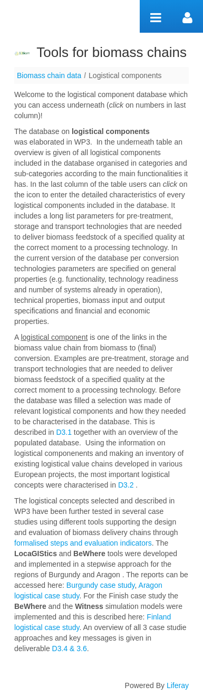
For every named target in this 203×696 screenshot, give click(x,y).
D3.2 (126, 485)
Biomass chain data (49, 75)
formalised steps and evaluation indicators (83, 543)
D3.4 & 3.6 (68, 648)
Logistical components (125, 75)
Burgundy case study (100, 585)
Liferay (178, 685)
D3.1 (64, 432)
